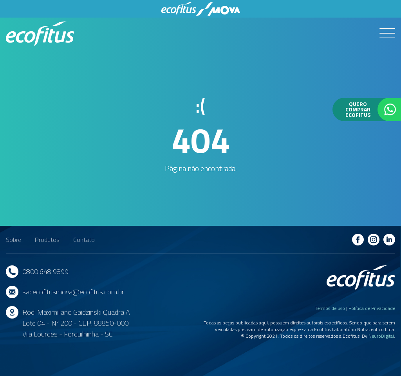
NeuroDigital (381, 336)
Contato (84, 239)
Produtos (47, 239)
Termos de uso (330, 308)
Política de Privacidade (372, 308)
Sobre (13, 239)
